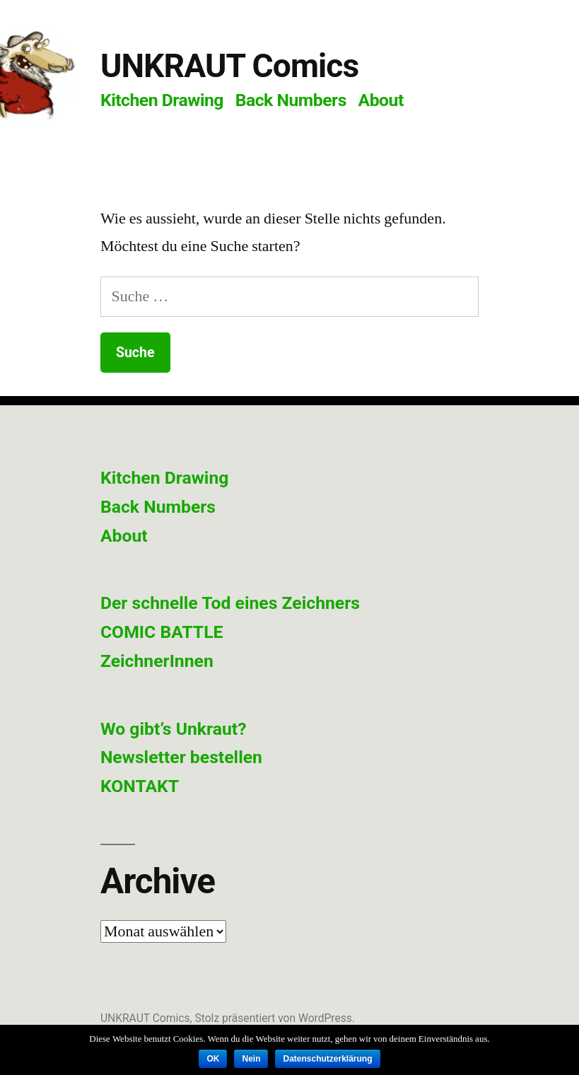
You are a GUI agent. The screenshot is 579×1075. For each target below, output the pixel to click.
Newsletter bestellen (181, 757)
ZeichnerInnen (157, 661)
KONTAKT (139, 786)
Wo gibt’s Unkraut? (173, 729)
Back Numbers (290, 100)
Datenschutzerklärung (327, 1059)
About (381, 100)
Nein (251, 1059)
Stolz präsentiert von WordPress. (274, 1018)
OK (212, 1059)
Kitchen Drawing (161, 100)
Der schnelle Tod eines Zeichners (230, 603)
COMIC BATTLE (161, 632)
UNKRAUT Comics (229, 66)
